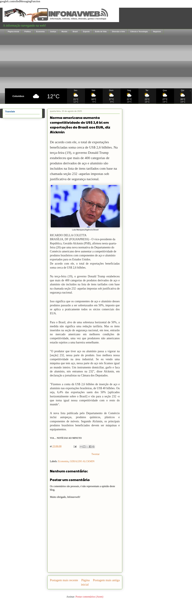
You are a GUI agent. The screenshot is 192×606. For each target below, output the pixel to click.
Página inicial (13, 31)
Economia (40, 31)
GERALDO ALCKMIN (82, 461)
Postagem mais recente (64, 580)
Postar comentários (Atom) (89, 596)
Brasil (75, 31)
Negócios (157, 31)
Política (27, 31)
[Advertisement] (98, 61)
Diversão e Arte (118, 31)
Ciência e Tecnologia (139, 31)
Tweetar (95, 454)
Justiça (53, 31)
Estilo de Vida (101, 31)
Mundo (64, 31)
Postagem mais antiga (106, 580)
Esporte (86, 31)
